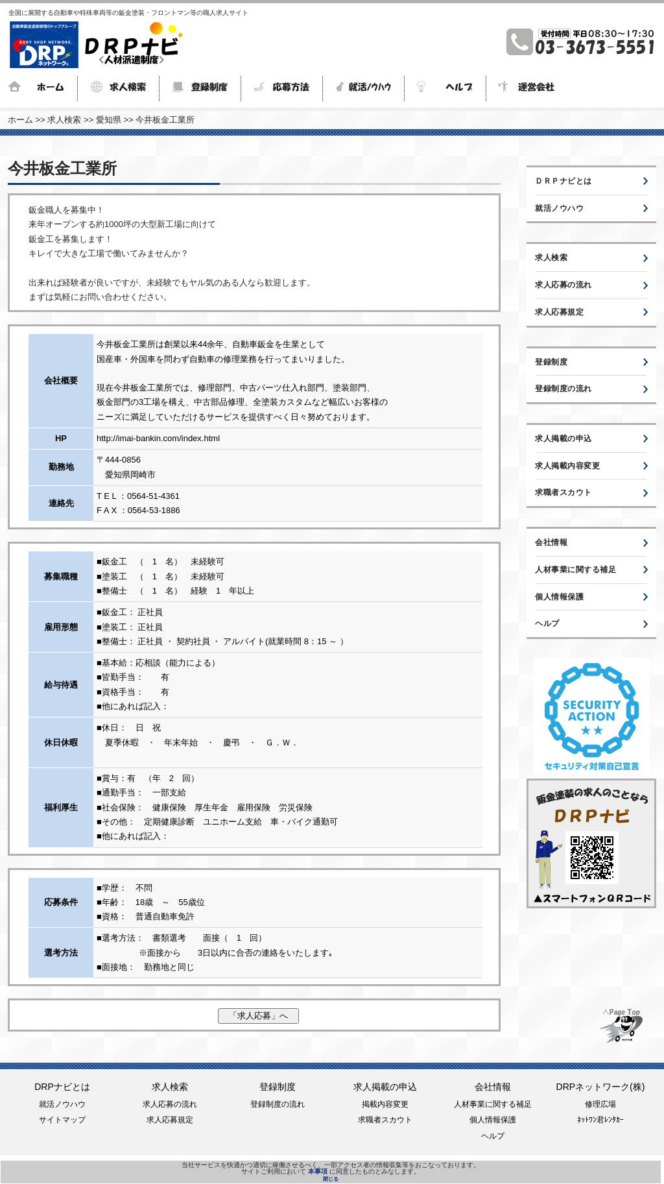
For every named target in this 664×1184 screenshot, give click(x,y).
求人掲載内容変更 (567, 465)
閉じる (330, 1179)
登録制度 (551, 362)
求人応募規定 (559, 312)
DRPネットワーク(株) (600, 1086)
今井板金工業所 (165, 120)
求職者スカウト (563, 492)
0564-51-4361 (153, 496)
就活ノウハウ (559, 208)
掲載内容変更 (385, 1104)
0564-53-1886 (154, 510)
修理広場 (600, 1104)
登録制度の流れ (563, 388)
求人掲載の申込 (563, 438)
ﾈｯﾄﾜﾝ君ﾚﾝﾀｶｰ (600, 1119)
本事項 (317, 1171)
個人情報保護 (559, 596)
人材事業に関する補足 (575, 569)
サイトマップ (62, 1119)
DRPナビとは (62, 1086)
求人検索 (64, 120)
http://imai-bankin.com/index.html (158, 438)
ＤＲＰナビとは (563, 181)
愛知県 (108, 120)
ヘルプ (547, 623)
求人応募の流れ (563, 284)
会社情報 (551, 542)
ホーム (20, 120)
